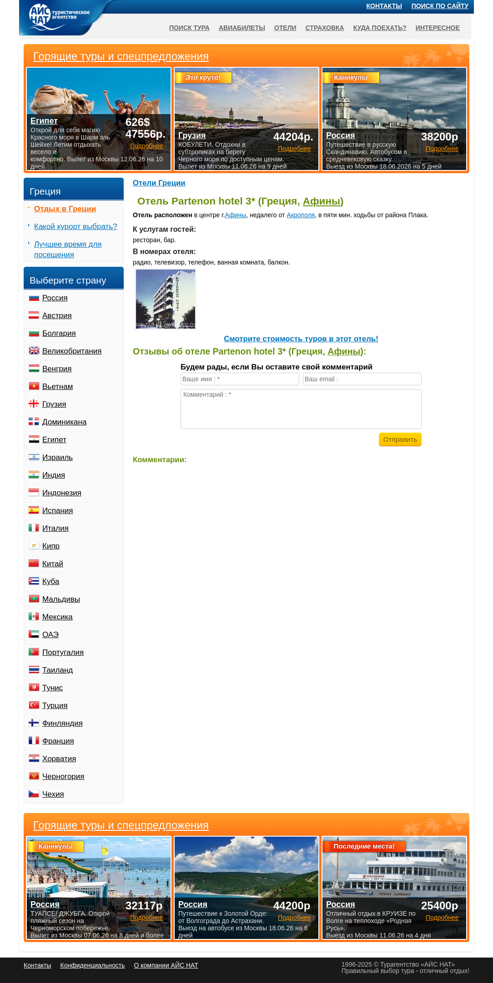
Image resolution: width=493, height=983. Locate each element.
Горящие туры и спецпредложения (121, 825)
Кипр (51, 546)
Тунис (52, 688)
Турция (55, 705)
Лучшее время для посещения (68, 249)
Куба (50, 581)
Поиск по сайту (440, 6)
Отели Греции (159, 183)
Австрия (57, 315)
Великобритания (72, 351)
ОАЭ (50, 634)
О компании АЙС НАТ (166, 965)
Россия (55, 298)
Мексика (57, 617)
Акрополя (301, 215)
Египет (54, 439)
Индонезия (61, 493)
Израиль (57, 457)
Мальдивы (61, 599)
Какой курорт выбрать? (75, 226)
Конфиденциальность (92, 965)
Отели (285, 27)
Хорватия (59, 758)
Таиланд (57, 670)
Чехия (53, 794)
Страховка (325, 27)
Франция (58, 741)
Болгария (59, 333)
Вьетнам (57, 386)
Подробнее (146, 917)
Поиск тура (189, 27)
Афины (321, 201)
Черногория (63, 776)
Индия (53, 475)
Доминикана (64, 422)
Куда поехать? (380, 27)
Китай (52, 563)
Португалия (63, 652)
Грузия (54, 404)
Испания (57, 510)
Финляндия (62, 723)
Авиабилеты (242, 27)
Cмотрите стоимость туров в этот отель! (301, 338)
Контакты (384, 6)
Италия (55, 528)
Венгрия (57, 368)
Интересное (438, 27)
